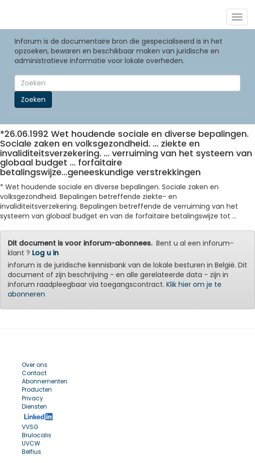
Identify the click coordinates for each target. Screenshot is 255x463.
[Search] (127, 83)
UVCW (31, 443)
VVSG (30, 427)
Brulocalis (36, 435)
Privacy (32, 398)
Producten (37, 389)
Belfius (31, 451)
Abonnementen (44, 381)
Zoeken (33, 99)
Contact (34, 373)
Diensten (34, 406)
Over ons (35, 365)
